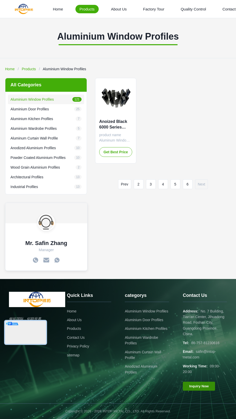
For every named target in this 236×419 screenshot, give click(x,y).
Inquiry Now (199, 386)
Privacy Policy (78, 346)
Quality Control (193, 9)
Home (58, 9)
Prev (124, 184)
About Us (119, 9)
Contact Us (76, 337)
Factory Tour (153, 9)
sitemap (73, 355)
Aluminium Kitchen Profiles (146, 329)
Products (87, 9)
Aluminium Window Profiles (146, 311)
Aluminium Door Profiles (144, 320)
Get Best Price (116, 152)
